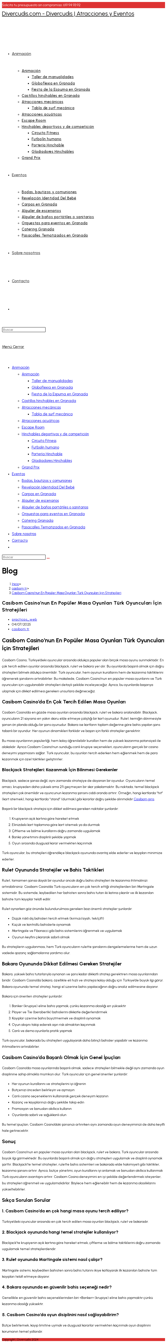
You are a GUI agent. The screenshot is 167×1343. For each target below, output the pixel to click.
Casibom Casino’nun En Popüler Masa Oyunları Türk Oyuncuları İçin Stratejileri (66, 593)
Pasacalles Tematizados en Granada (53, 527)
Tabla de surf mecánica (52, 414)
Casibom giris (144, 799)
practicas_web (24, 619)
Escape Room (33, 427)
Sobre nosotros (24, 534)
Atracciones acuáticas (40, 421)
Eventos (18, 474)
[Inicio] (15, 584)
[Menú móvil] (13, 346)
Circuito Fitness (44, 440)
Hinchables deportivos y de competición (55, 434)
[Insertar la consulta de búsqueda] (24, 329)
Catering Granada (37, 520)
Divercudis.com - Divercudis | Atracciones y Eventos (68, 13)
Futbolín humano (45, 447)
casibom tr (20, 629)
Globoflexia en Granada (52, 387)
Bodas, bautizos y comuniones (47, 480)
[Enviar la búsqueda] (48, 558)
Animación (20, 367)
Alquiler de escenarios (40, 500)
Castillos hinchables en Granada (49, 401)
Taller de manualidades (52, 381)
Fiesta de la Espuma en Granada (60, 394)
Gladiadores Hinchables (52, 460)
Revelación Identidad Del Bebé (48, 487)
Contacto (20, 540)
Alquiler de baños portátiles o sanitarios (55, 507)
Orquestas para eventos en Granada (53, 514)
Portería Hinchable (47, 454)
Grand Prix (31, 467)
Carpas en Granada (39, 494)
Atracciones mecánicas (41, 407)
